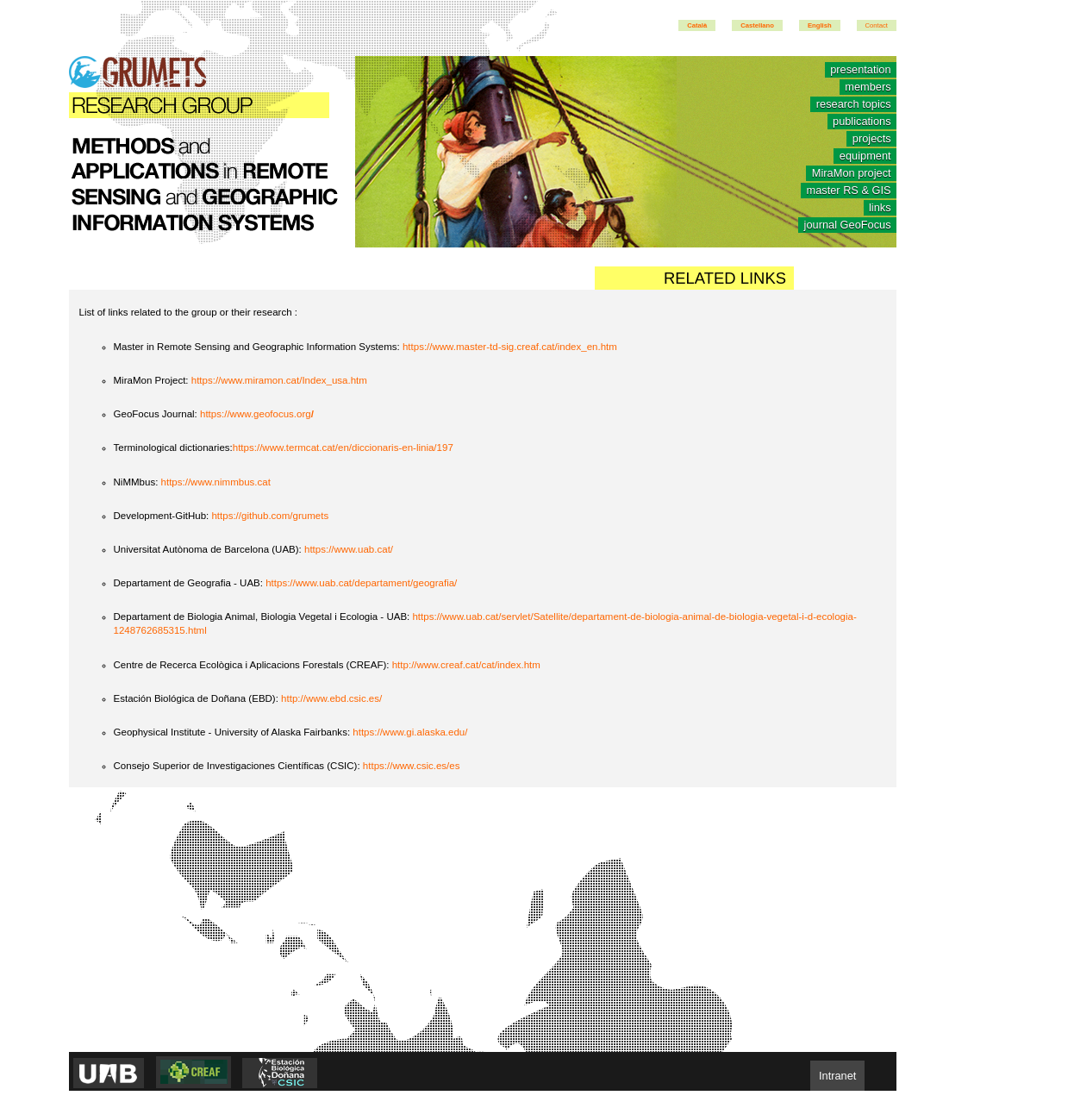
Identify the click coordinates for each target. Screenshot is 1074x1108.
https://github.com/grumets (269, 515)
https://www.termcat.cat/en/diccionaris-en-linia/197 (343, 447)
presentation (860, 70)
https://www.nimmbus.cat (216, 482)
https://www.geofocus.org (257, 414)
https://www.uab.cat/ (348, 549)
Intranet (837, 1075)
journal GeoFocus (847, 225)
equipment (865, 156)
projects (871, 139)
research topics (853, 104)
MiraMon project (851, 173)
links (880, 208)
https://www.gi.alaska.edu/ (410, 732)
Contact (876, 25)
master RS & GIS (848, 191)
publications (862, 122)
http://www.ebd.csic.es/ (331, 698)
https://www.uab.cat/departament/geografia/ (361, 583)
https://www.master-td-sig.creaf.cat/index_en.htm (510, 346)
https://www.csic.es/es (411, 766)
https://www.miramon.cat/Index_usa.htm (279, 380)
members (867, 87)
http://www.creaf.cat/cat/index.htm (466, 665)
